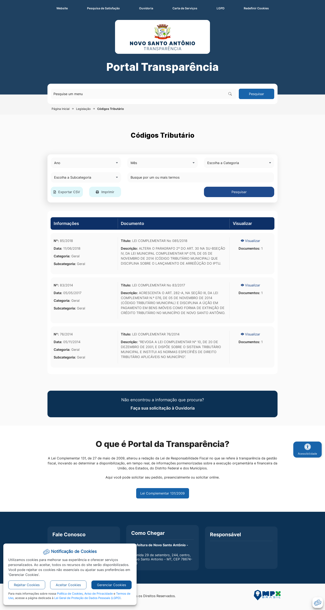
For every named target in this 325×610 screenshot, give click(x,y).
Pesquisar (256, 94)
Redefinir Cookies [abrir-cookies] (261, 8)
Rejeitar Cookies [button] (27, 585)
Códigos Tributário (110, 108)
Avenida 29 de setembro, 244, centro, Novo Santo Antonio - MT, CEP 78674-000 (161, 559)
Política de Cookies (70, 593)
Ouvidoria (146, 8)
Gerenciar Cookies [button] (111, 585)
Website (62, 8)
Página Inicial (60, 108)
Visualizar (250, 241)
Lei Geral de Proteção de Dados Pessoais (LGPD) (87, 598)
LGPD (220, 8)
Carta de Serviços (184, 8)
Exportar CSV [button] (66, 192)
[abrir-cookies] (317, 602)
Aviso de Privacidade (98, 593)
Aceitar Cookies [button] (68, 585)
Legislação (83, 108)
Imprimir (105, 192)
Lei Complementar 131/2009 (162, 493)
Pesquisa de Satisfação (103, 8)
